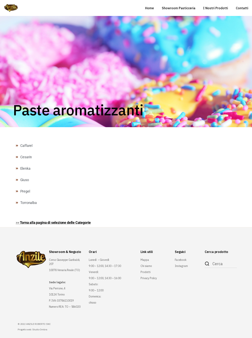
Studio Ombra (39, 329)
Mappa (145, 260)
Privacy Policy (149, 278)
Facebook (180, 260)
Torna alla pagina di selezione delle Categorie (55, 222)
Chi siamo (146, 266)
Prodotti (146, 272)
